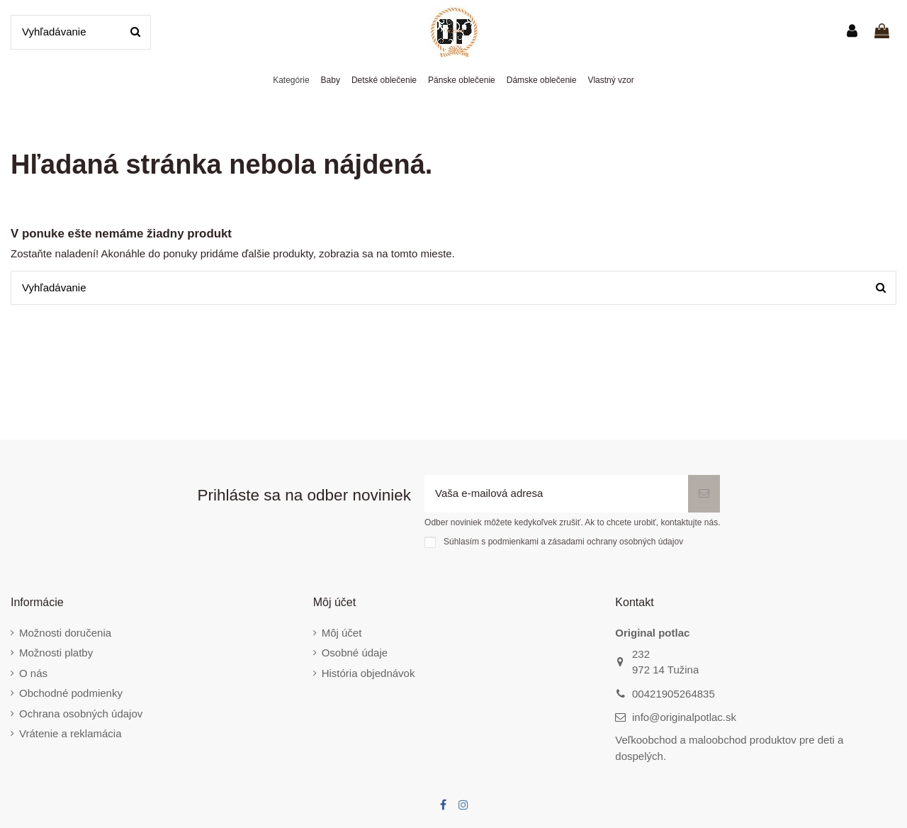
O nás (33, 673)
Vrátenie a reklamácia (70, 733)
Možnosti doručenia (65, 633)
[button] (291, 80)
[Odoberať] (704, 494)
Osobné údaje (355, 653)
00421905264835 (673, 694)
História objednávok (368, 673)
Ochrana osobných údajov (80, 713)
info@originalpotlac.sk (684, 717)
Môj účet (342, 633)
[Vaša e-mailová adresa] (556, 494)
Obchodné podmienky (71, 693)
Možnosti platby (56, 653)
